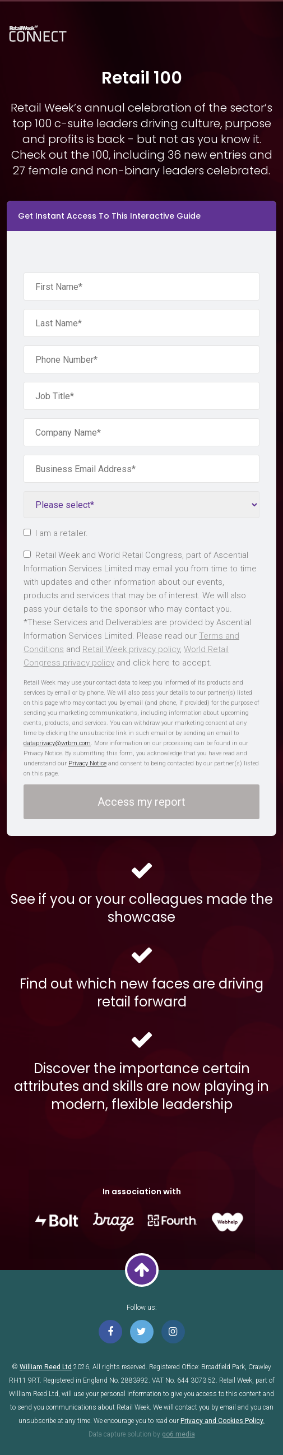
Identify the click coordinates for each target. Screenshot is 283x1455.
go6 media (178, 1434)
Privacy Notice (87, 763)
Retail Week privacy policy (131, 649)
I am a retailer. (56, 533)
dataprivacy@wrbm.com (57, 743)
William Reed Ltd (46, 1367)
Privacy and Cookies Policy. (222, 1421)
